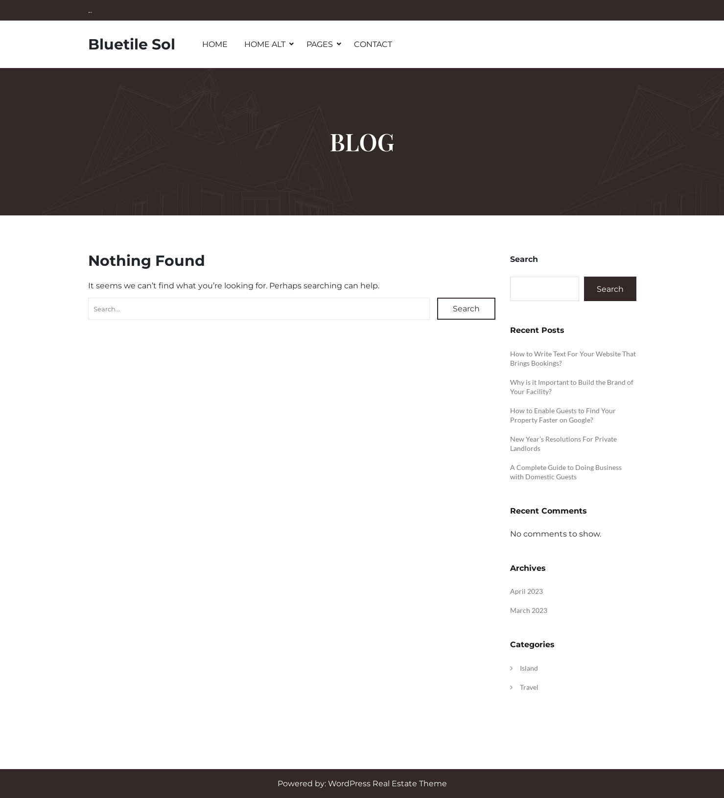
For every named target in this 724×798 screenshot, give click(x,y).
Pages (319, 44)
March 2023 (528, 610)
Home (215, 44)
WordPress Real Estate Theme (387, 783)
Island (529, 668)
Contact (373, 44)
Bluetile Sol (131, 44)
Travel (529, 687)
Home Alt (264, 44)
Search (466, 308)
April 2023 (526, 591)
